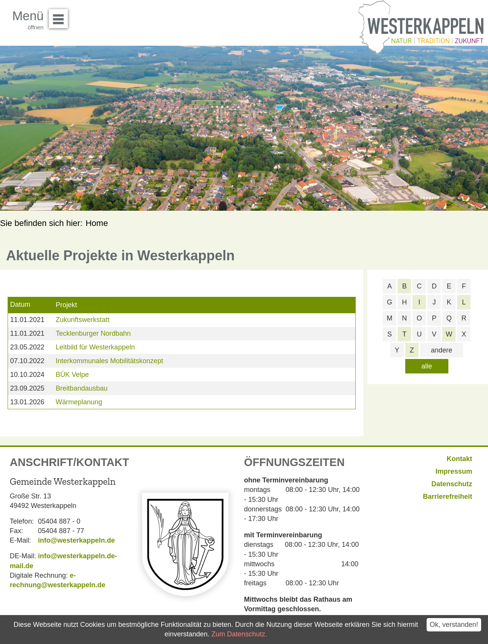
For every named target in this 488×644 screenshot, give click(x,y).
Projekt (66, 305)
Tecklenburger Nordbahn (93, 333)
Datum (20, 304)
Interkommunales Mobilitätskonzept (109, 361)
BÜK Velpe (72, 374)
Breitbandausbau (82, 388)
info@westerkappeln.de (76, 540)
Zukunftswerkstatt (82, 320)
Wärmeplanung (79, 402)
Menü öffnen (60, 16)
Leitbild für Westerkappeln (95, 347)
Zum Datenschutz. (239, 634)
